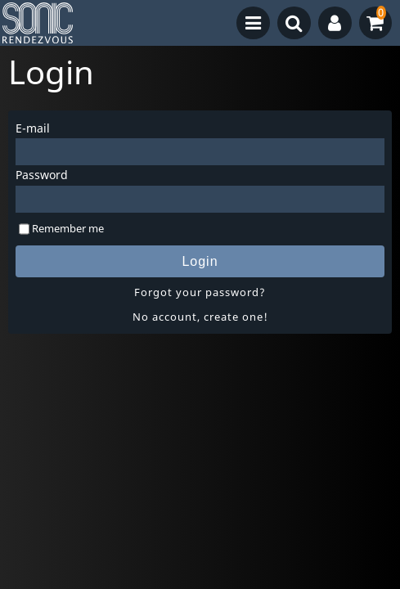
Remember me (68, 228)
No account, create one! (200, 316)
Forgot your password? (200, 292)
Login (200, 261)
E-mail (33, 128)
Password (42, 174)
